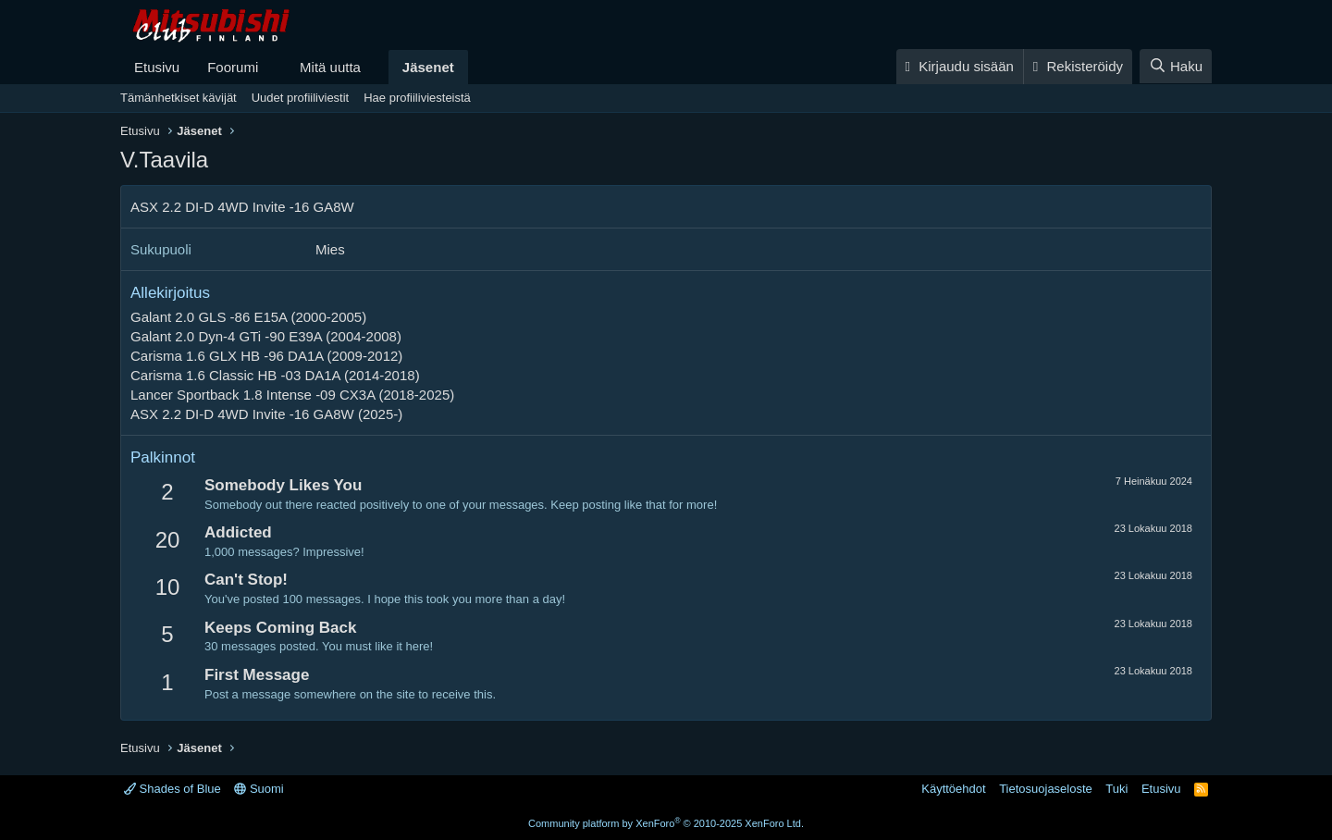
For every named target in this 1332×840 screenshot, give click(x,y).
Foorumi (232, 67)
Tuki (1116, 789)
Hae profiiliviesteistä (417, 98)
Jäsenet (428, 67)
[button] (273, 67)
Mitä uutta (330, 67)
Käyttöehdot (953, 789)
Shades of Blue (172, 789)
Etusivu (156, 67)
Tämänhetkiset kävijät (178, 98)
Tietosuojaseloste (1045, 789)
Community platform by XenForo (666, 823)
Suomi (258, 789)
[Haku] (1176, 66)
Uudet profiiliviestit (301, 98)
